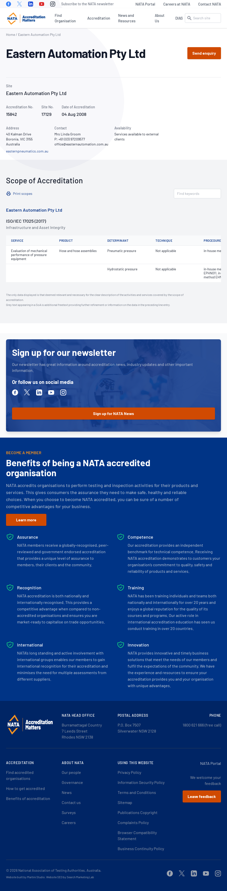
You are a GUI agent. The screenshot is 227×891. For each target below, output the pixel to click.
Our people (71, 772)
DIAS (179, 18)
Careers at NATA (176, 4)
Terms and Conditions (137, 792)
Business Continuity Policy (141, 848)
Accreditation (98, 18)
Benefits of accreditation (28, 798)
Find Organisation (65, 18)
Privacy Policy (129, 772)
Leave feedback (202, 796)
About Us (160, 18)
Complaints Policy (133, 822)
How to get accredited (25, 788)
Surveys (69, 812)
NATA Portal (145, 4)
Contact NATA (209, 4)
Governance (72, 782)
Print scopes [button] (22, 193)
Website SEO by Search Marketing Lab (70, 877)
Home (10, 34)
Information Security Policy (141, 782)
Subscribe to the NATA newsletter (87, 4)
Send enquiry (204, 53)
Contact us (71, 802)
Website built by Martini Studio (25, 877)
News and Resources (126, 18)
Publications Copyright (138, 812)
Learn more (26, 519)
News (67, 792)
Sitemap (125, 802)
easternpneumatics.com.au (27, 151)
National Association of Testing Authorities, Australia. (59, 870)
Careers (69, 822)
